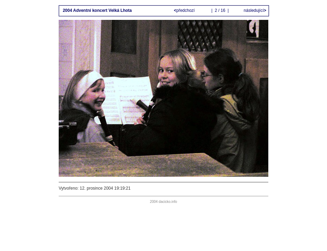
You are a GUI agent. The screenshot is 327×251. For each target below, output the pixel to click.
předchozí (185, 10)
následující (254, 10)
